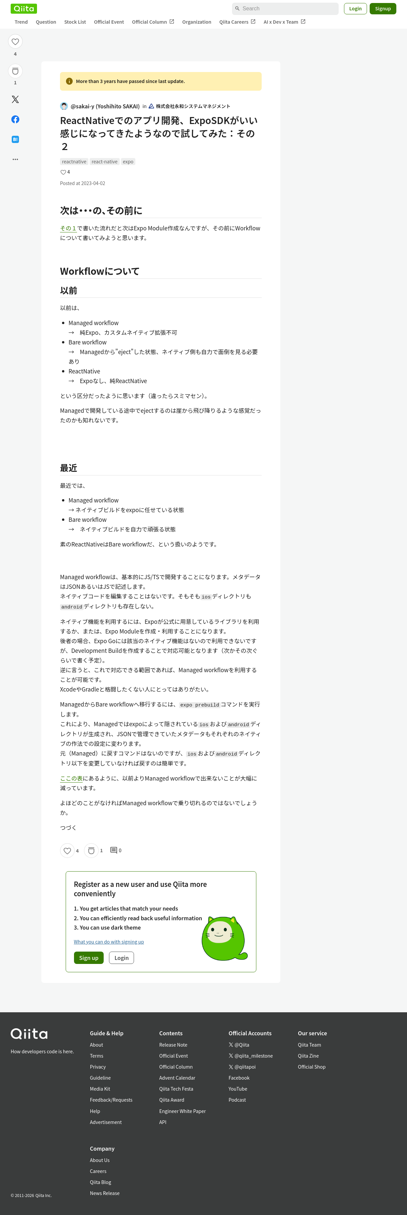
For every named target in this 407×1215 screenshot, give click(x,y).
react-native (105, 161)
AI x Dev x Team (285, 21)
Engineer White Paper (182, 1111)
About (96, 1044)
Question (46, 21)
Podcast (237, 1099)
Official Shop (312, 1066)
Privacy (98, 1066)
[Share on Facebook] (15, 119)
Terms (96, 1055)
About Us (100, 1160)
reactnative (74, 161)
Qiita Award (171, 1099)
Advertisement (106, 1122)
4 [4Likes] (15, 53)
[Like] (15, 41)
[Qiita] (24, 9)
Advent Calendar (177, 1077)
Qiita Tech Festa (176, 1088)
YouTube (238, 1088)
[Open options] (15, 159)
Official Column (153, 21)
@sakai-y (100, 106)
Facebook (239, 1077)
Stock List (75, 21)
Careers (98, 1171)
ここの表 (71, 778)
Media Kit (100, 1088)
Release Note (173, 1044)
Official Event (109, 21)
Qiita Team (309, 1044)
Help (95, 1111)
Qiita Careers (237, 21)
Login (355, 8)
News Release (105, 1193)
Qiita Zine (308, 1055)
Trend (21, 21)
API (162, 1122)
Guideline (100, 1077)
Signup (383, 8)
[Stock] (15, 71)
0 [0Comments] (116, 850)
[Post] (15, 99)
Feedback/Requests (111, 1099)
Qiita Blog (100, 1182)
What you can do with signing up (109, 941)
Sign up (89, 958)
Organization (196, 21)
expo (128, 161)
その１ (68, 228)
